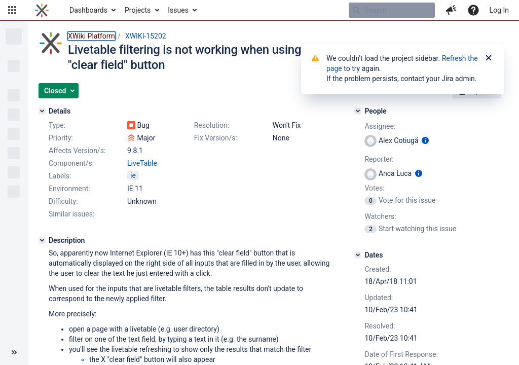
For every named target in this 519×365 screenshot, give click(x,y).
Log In (499, 10)
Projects (138, 10)
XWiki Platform (91, 36)
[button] (12, 10)
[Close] (489, 58)
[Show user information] (425, 140)
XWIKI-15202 (145, 36)
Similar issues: (71, 214)
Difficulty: (63, 201)
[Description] (42, 240)
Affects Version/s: (77, 151)
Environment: (69, 189)
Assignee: (379, 126)
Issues (178, 10)
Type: (57, 125)
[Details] (42, 111)
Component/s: (71, 163)
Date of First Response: (401, 354)
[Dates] (357, 255)
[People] (357, 111)
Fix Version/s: (215, 138)
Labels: (60, 176)
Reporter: (378, 159)
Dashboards (88, 10)
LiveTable (142, 163)
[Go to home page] (41, 10)
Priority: (61, 138)
